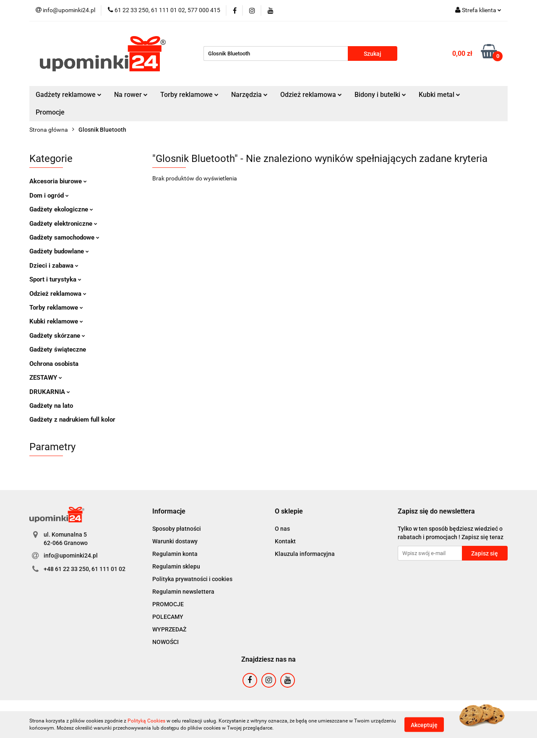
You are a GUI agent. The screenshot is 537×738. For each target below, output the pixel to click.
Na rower (131, 95)
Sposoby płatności (176, 528)
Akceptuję (424, 724)
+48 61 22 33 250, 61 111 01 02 (84, 569)
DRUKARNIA (49, 392)
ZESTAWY (45, 377)
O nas (282, 528)
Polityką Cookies (146, 721)
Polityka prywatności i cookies (192, 579)
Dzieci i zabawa (53, 265)
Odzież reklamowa (311, 95)
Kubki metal (439, 95)
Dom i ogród (49, 195)
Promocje (50, 112)
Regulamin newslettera (183, 591)
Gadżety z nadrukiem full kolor (72, 419)
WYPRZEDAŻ (169, 629)
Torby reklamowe (189, 95)
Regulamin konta (175, 553)
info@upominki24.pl (71, 555)
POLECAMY (167, 616)
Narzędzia (249, 95)
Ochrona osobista (53, 364)
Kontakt (285, 541)
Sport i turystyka (55, 279)
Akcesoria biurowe (58, 181)
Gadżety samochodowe (64, 237)
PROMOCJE (168, 604)
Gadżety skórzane (57, 335)
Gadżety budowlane (59, 251)
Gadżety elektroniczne (63, 223)
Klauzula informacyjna (305, 553)
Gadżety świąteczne (57, 349)
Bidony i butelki (380, 95)
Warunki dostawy (175, 541)
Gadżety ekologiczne (61, 209)
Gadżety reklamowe (69, 95)
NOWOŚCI (165, 642)
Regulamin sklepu (176, 566)
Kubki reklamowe (56, 321)
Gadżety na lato (51, 405)
